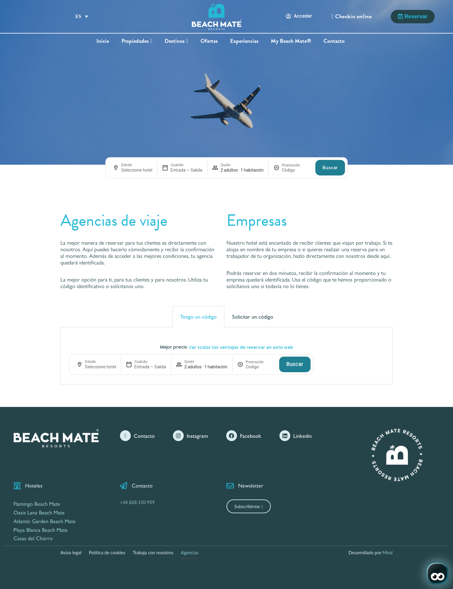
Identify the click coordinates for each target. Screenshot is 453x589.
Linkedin (302, 435)
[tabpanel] (226, 355)
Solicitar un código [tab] (252, 316)
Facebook (250, 435)
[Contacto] (125, 435)
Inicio (102, 41)
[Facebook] (231, 435)
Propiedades (136, 41)
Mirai (387, 552)
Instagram (197, 435)
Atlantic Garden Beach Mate (44, 521)
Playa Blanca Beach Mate (40, 529)
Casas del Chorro (33, 538)
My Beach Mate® (291, 41)
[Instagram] (178, 435)
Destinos (176, 41)
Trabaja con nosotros (153, 552)
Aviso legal (70, 552)
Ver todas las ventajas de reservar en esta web (241, 347)
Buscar (330, 167)
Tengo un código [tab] (198, 316)
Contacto (334, 41)
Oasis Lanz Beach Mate (39, 512)
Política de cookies (107, 552)
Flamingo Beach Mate (36, 503)
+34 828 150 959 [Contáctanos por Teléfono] (137, 502)
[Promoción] (296, 170)
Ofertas (209, 41)
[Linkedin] (284, 435)
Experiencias (244, 41)
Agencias (190, 552)
